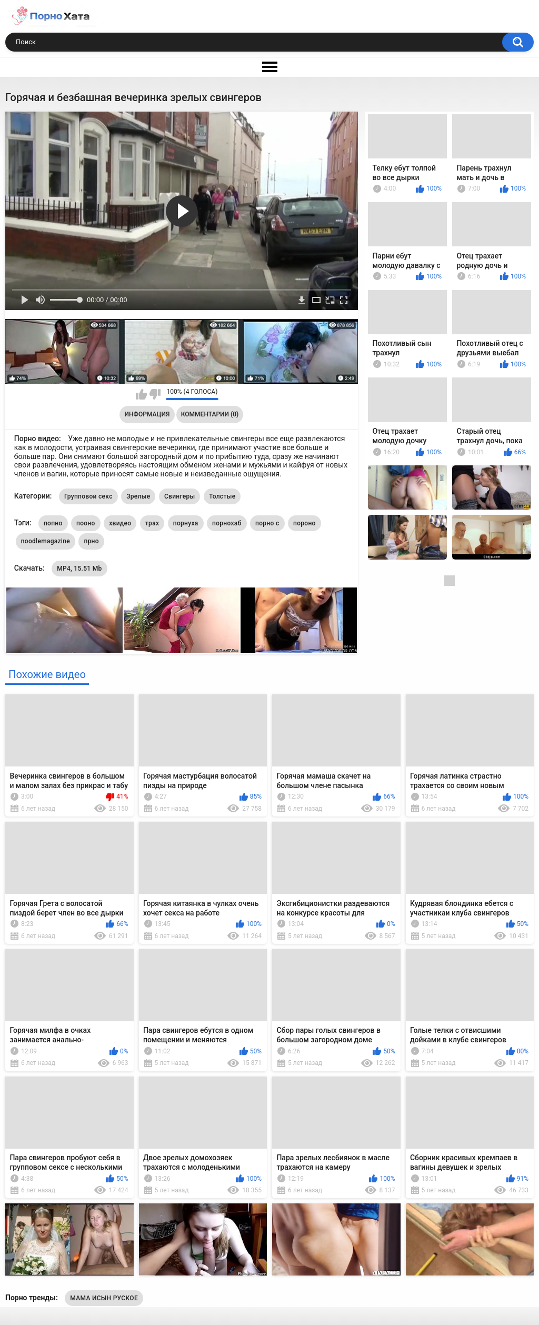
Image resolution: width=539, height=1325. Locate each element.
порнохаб (227, 523)
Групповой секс (88, 496)
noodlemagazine (45, 541)
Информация (147, 414)
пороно (304, 523)
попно (53, 523)
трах (152, 523)
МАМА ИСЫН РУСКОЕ (104, 1298)
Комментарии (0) (209, 414)
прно (91, 541)
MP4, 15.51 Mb (79, 568)
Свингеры (179, 496)
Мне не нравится (155, 394)
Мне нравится (141, 394)
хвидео (120, 523)
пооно (85, 523)
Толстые (222, 496)
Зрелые (138, 496)
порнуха (185, 523)
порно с (267, 523)
